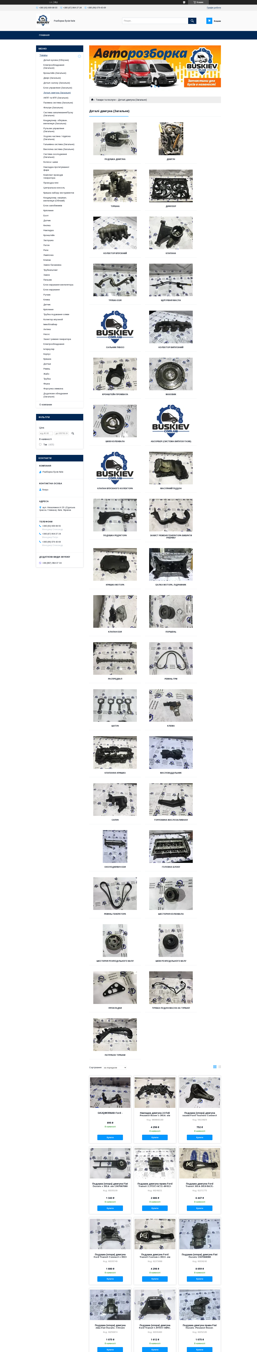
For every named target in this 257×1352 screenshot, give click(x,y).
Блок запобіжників (52, 205)
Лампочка (48, 255)
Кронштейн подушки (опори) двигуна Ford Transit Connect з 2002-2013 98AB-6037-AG (199, 1147)
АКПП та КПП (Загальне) (55, 98)
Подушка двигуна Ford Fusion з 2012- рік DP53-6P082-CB (110, 1289)
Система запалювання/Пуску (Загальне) (58, 114)
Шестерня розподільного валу (154, 682)
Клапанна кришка (200, 540)
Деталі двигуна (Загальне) (57, 92)
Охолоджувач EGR (109, 634)
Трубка (47, 379)
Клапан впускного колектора (200, 348)
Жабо (46, 374)
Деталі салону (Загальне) (56, 83)
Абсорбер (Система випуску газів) (155, 348)
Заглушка (48, 240)
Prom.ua (144, 1344)
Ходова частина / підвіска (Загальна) (56, 137)
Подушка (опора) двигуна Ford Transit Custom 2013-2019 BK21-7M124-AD (154, 1076)
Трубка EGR (109, 253)
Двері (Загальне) (52, 78)
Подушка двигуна (109, 159)
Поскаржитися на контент (125, 1347)
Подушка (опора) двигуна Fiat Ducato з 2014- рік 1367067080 (110, 862)
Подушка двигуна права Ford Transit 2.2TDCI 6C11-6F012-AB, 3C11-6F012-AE (155, 864)
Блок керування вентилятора (58, 284)
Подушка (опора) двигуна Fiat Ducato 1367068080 (199, 933)
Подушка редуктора (155, 397)
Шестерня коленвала (110, 681)
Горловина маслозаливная (200, 587)
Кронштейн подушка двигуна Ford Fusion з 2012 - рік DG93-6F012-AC (199, 1289)
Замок (46, 275)
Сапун (154, 587)
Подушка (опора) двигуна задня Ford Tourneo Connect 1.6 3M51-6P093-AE (199, 793)
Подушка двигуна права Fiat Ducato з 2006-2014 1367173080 (155, 1218)
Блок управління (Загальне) (57, 88)
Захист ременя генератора (57, 339)
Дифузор (110, 206)
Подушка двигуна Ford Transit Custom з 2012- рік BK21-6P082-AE (154, 935)
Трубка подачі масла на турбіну (155, 731)
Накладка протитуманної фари (56, 168)
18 (216, 1323)
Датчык (47, 364)
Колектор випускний (109, 300)
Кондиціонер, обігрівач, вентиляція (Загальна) (55, 122)
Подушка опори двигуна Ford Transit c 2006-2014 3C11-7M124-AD (110, 1076)
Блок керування (51, 289)
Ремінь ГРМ (200, 493)
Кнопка (46, 225)
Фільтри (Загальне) (53, 107)
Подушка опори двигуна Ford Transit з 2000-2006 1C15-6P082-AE (110, 1147)
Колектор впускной (53, 319)
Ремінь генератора (200, 634)
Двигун (155, 159)
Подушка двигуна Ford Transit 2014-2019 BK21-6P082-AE (200, 864)
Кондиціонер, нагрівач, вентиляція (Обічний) (55, 199)
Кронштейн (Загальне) (54, 73)
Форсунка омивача (53, 388)
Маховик (200, 300)
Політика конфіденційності (150, 1347)
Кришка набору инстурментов (58, 193)
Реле (45, 250)
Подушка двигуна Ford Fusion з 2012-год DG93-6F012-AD (154, 1289)
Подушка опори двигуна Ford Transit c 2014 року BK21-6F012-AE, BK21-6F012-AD (155, 1147)
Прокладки (109, 730)
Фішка (46, 383)
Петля (46, 245)
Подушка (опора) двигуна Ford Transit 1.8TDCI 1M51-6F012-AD (155, 1006)
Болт (46, 215)
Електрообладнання (53, 344)
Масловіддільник (109, 587)
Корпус (47, 354)
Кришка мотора (109, 446)
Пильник (47, 280)
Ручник (46, 294)
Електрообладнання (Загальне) (53, 66)
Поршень (109, 493)
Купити (110, 815)
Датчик (47, 220)
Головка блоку (155, 634)
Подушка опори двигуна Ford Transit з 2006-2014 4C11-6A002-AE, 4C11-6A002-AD (199, 1076)
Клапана (200, 206)
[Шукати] (192, 21)
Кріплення (48, 210)
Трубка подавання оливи (56, 314)
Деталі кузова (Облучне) (56, 60)
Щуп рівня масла (155, 253)
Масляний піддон (109, 397)
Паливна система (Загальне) (58, 102)
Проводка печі (50, 183)
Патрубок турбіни (200, 730)
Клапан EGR (200, 446)
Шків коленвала (109, 347)
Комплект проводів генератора (53, 176)
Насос (46, 334)
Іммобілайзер (50, 324)
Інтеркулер (48, 349)
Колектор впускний (155, 206)
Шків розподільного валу (200, 681)
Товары (43, 55)
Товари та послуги (106, 99)
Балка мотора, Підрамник (155, 446)
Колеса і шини (50, 162)
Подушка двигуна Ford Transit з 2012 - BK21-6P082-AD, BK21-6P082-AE (110, 1218)
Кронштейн (49, 235)
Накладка (48, 230)
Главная (44, 35)
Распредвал (155, 493)
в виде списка (219, 745)
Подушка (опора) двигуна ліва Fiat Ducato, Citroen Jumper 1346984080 (110, 1006)
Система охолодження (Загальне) (55, 155)
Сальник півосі (200, 253)
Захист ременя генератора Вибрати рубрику (200, 398)
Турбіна (200, 159)
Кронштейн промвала (155, 300)
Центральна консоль (54, 187)
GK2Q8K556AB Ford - (110, 790)
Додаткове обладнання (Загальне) (55, 395)
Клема (155, 540)
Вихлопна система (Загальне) (58, 149)
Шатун (109, 540)
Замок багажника (52, 265)
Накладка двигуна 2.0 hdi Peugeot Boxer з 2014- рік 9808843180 (155, 793)
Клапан (47, 260)
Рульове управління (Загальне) (53, 130)
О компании (45, 404)
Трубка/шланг (50, 270)
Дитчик (46, 304)
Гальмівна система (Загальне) (58, 144)
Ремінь (46, 369)
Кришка (47, 359)
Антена (47, 329)
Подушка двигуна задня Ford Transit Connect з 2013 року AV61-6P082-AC (199, 1218)
